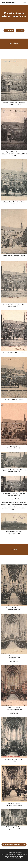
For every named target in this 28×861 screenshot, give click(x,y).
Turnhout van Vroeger (8, 2)
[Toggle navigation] (25, 2)
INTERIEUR (20, 30)
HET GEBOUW (9, 30)
